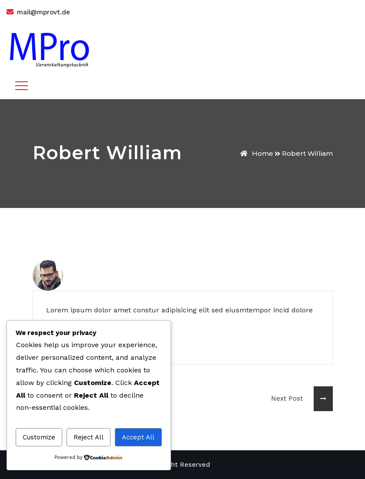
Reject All (89, 437)
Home (256, 153)
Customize (39, 437)
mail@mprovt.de (43, 12)
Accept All (138, 437)
